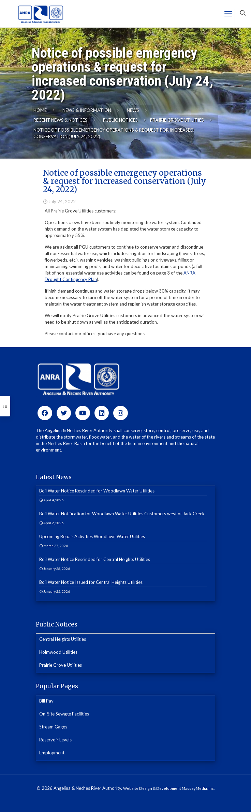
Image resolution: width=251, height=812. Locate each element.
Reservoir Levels (55, 739)
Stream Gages (53, 726)
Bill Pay (46, 701)
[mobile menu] (228, 13)
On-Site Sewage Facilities (64, 714)
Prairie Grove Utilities (177, 120)
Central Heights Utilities (62, 639)
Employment (51, 752)
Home (40, 110)
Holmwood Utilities (58, 652)
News (133, 110)
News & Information (86, 110)
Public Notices (120, 120)
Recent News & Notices (60, 120)
